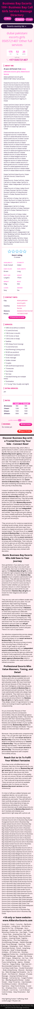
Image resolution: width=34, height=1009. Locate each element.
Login (29, 19)
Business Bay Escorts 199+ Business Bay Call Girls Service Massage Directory (17, 9)
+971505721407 (17, 59)
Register (20, 19)
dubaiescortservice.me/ (25, 311)
